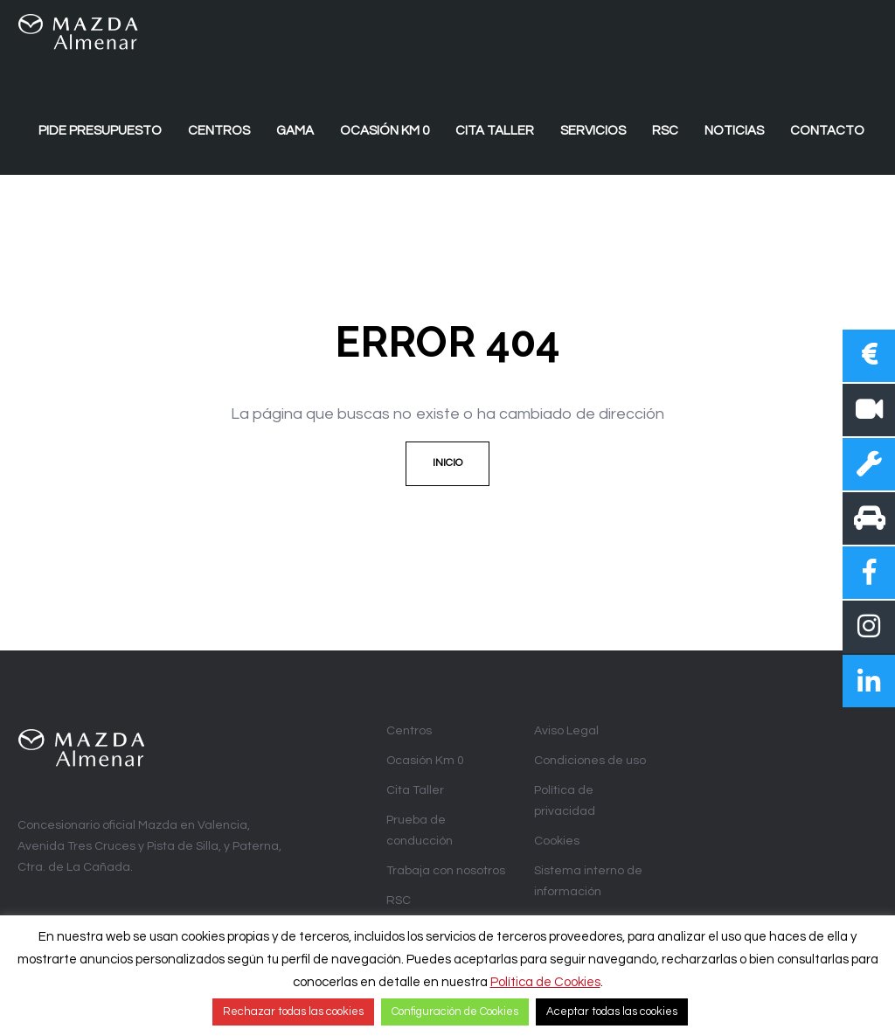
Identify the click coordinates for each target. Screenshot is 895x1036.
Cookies (556, 841)
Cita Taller (415, 790)
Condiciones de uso (590, 760)
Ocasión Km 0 (425, 760)
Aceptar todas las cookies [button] (611, 1011)
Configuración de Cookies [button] (455, 1011)
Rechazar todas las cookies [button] (293, 1011)
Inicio (447, 463)
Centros (409, 731)
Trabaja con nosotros (445, 871)
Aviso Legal (566, 731)
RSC (398, 900)
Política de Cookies (545, 982)
